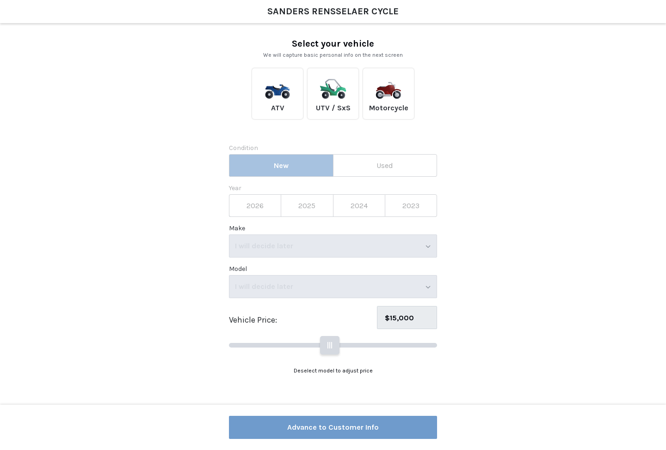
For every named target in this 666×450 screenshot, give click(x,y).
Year (235, 188)
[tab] (281, 165)
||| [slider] (330, 345)
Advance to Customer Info (333, 427)
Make (237, 228)
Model (238, 269)
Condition (243, 148)
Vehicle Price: (253, 320)
